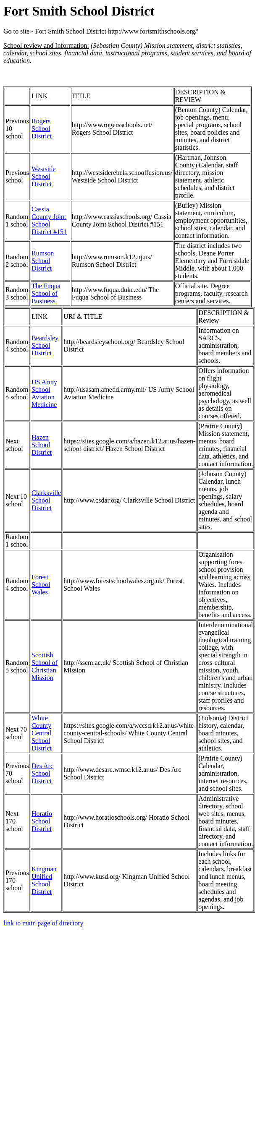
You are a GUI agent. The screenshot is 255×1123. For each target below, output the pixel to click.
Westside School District (43, 176)
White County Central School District (42, 733)
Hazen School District (42, 445)
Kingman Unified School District (44, 880)
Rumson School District (43, 261)
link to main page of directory (43, 923)
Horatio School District (42, 821)
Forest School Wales (41, 584)
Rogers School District (42, 128)
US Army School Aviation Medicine (44, 393)
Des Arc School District (42, 773)
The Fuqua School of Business (46, 293)
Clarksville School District (46, 500)
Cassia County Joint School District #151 (49, 220)
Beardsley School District (45, 345)
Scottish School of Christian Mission (45, 666)
